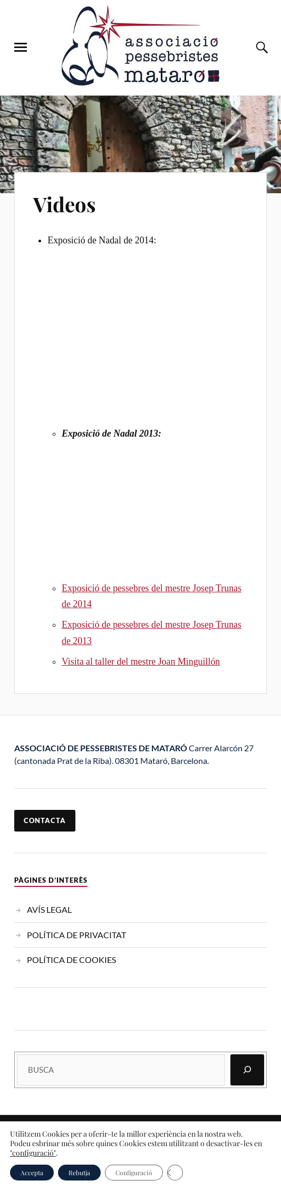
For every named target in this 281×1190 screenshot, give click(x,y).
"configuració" (33, 1153)
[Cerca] (247, 1069)
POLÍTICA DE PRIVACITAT (76, 935)
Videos (64, 204)
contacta (45, 820)
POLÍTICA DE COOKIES (71, 960)
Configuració (133, 1172)
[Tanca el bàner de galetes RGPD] (175, 1172)
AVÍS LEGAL (49, 909)
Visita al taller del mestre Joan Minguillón (141, 661)
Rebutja (79, 1172)
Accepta (32, 1172)
